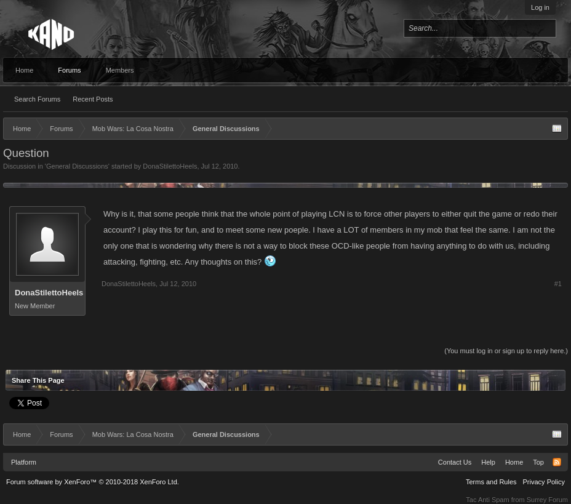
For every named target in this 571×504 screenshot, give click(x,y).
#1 (558, 283)
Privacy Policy (544, 482)
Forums (69, 70)
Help (488, 462)
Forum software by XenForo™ (92, 482)
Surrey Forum (547, 499)
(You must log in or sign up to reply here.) (506, 350)
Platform (23, 462)
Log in (540, 7)
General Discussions (77, 166)
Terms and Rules (491, 482)
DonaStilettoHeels (170, 166)
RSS (557, 462)
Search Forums (37, 99)
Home (24, 70)
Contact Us (454, 462)
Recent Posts (93, 99)
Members (120, 70)
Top (538, 462)
